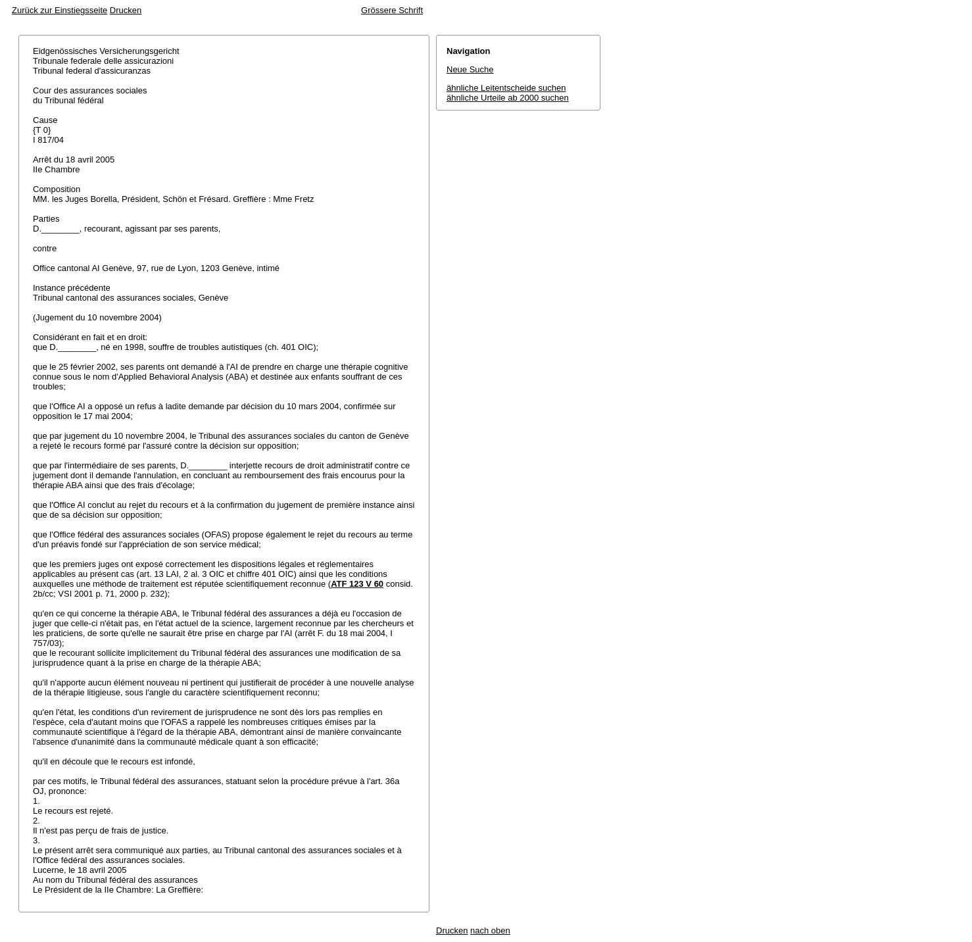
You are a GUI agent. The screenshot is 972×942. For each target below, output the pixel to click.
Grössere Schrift (392, 10)
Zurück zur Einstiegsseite (59, 10)
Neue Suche (470, 69)
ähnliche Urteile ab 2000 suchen (508, 98)
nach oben (490, 930)
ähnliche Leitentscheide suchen (506, 88)
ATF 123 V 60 (357, 584)
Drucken (125, 10)
